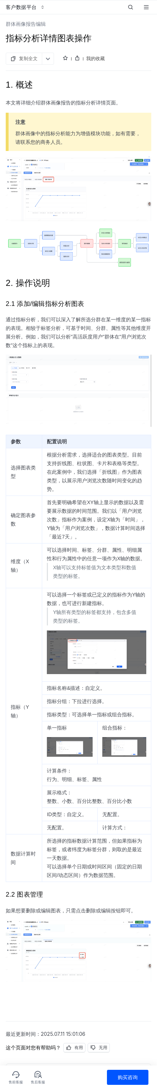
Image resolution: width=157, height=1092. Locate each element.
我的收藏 (95, 58)
